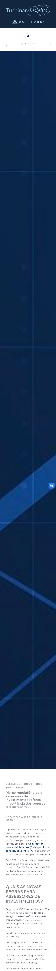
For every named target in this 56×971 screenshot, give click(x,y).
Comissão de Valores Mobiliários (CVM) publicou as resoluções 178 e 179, (27, 847)
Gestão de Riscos (18, 784)
